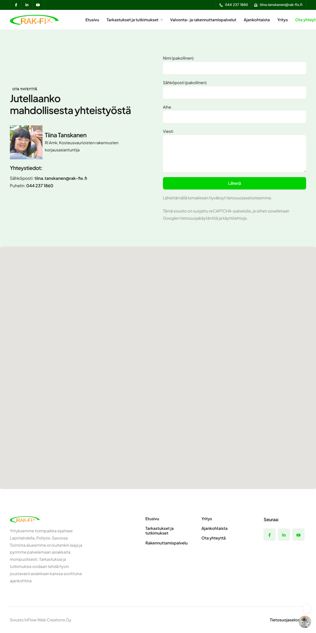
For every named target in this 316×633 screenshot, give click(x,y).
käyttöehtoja (234, 218)
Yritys (282, 20)
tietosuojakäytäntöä (199, 218)
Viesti (234, 150)
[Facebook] (269, 534)
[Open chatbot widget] (305, 622)
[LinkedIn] (284, 534)
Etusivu (92, 20)
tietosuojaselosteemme (248, 197)
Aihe (234, 113)
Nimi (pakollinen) (234, 64)
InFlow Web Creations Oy (47, 619)
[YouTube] (298, 534)
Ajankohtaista (257, 20)
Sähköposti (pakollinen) (234, 89)
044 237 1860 (39, 185)
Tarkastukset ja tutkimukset (135, 20)
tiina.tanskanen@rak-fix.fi (61, 178)
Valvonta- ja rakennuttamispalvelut (203, 20)
